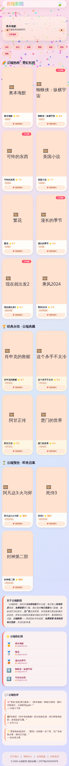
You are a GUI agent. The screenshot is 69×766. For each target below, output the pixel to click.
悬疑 (29, 47)
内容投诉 (54, 756)
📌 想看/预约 (17, 124)
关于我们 (14, 756)
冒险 (7, 54)
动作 (7, 47)
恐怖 (62, 47)
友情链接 (41, 756)
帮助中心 (27, 756)
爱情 (40, 47)
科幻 (17, 47)
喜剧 (50, 47)
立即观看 (12, 34)
